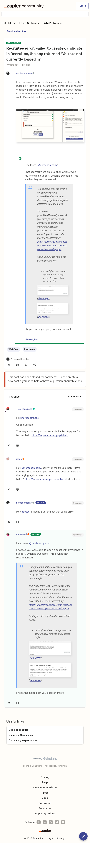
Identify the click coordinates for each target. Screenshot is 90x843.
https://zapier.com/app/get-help (50, 435)
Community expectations (23, 740)
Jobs (45, 797)
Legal (50, 838)
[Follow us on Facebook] (39, 822)
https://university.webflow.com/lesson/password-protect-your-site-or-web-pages (52, 245)
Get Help (9, 23)
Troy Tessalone (24, 408)
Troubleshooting (16, 31)
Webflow (13, 349)
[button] (82, 6)
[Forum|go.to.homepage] (24, 5)
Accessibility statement (56, 765)
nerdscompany (24, 73)
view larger (43, 298)
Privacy (61, 838)
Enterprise (45, 803)
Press (45, 792)
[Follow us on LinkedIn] (45, 822)
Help (45, 782)
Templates (45, 808)
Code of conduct (18, 729)
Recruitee (29, 349)
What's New (53, 23)
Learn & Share (29, 23)
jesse (19, 458)
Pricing (45, 777)
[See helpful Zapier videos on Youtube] (63, 822)
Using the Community (21, 735)
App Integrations (45, 813)
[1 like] (17, 359)
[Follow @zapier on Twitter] (57, 822)
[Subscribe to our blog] (51, 822)
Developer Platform (45, 787)
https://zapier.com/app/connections (45, 479)
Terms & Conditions (32, 765)
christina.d (21, 534)
